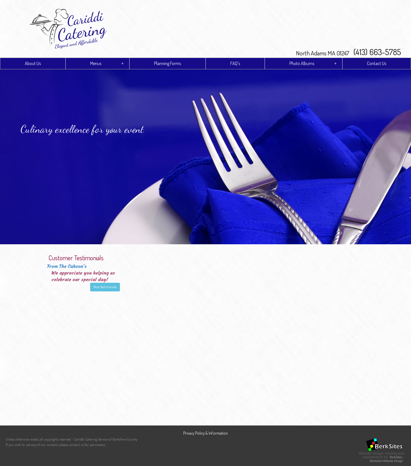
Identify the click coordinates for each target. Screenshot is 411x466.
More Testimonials (105, 287)
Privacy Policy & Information (205, 432)
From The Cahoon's (66, 266)
